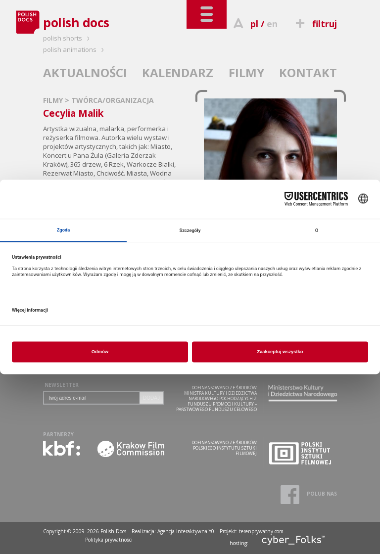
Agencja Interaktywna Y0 (185, 531)
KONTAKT (308, 72)
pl (254, 24)
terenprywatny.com (261, 531)
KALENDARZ (177, 72)
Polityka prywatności (109, 539)
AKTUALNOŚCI (85, 72)
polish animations (75, 49)
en (272, 24)
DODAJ (151, 398)
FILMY (246, 72)
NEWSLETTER (62, 384)
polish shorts (68, 38)
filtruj (315, 24)
